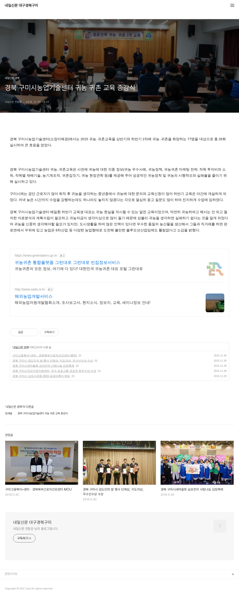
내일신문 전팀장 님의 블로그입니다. (35, 529)
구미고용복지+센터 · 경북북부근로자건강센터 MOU (44, 355)
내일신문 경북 (20, 347)
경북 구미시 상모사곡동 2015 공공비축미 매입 (41, 376)
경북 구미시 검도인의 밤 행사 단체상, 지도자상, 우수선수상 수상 (52, 360)
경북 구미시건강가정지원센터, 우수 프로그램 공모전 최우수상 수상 (54, 371)
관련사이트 (11, 574)
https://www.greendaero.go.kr (36, 255)
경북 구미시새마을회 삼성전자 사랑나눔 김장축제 (43, 365)
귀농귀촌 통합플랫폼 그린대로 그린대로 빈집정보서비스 (67, 262)
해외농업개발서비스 (34, 296)
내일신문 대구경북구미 (21, 6)
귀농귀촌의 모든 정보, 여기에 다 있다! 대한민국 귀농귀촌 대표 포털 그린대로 (79, 269)
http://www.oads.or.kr (30, 289)
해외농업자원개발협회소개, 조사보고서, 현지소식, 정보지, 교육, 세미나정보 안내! (82, 303)
